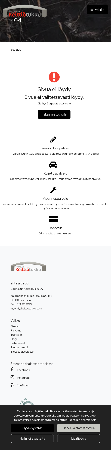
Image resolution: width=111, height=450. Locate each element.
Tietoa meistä (19, 347)
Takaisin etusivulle (54, 114)
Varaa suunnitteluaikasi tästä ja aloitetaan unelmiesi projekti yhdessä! (56, 154)
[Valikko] (97, 9)
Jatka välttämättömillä (79, 428)
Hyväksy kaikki (32, 428)
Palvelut (16, 330)
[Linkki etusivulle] (25, 11)
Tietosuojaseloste (22, 351)
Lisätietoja (78, 438)
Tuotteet (16, 335)
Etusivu (15, 326)
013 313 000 (24, 304)
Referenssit (18, 343)
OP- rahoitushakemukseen (56, 233)
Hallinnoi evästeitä (32, 438)
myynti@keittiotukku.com (26, 308)
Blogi (14, 339)
